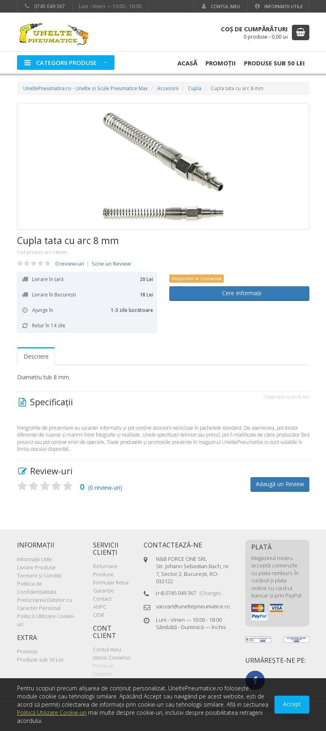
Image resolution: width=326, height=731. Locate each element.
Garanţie (103, 590)
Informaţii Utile (278, 6)
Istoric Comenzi (111, 657)
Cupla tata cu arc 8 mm (68, 240)
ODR (98, 615)
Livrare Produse (36, 567)
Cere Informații (239, 293)
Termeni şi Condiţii (39, 575)
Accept (292, 704)
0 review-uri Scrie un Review (93, 263)
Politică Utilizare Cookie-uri (51, 712)
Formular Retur (111, 582)
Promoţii (220, 63)
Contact (102, 598)
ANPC (99, 606)
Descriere (36, 356)
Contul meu (220, 6)
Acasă (187, 63)
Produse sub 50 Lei (274, 63)
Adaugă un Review (280, 484)
